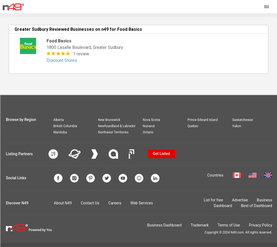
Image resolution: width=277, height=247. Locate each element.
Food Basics (59, 40)
